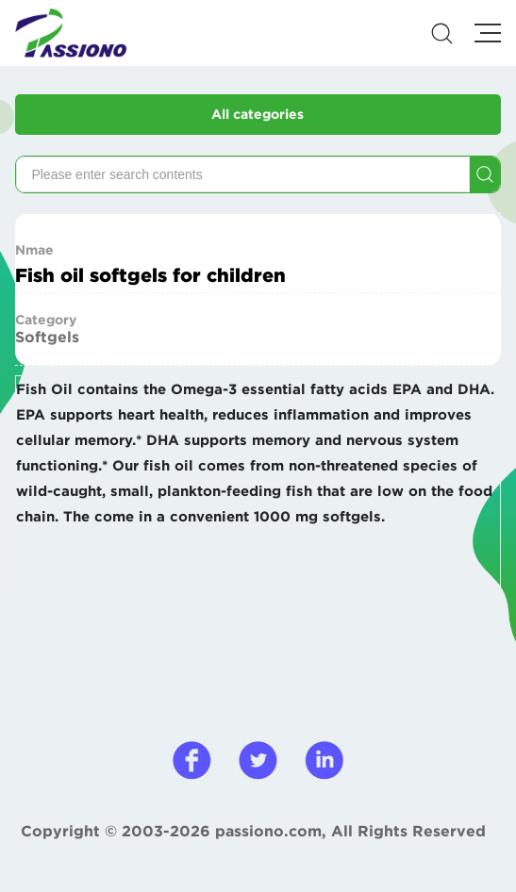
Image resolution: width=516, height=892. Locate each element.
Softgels (47, 336)
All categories (257, 114)
